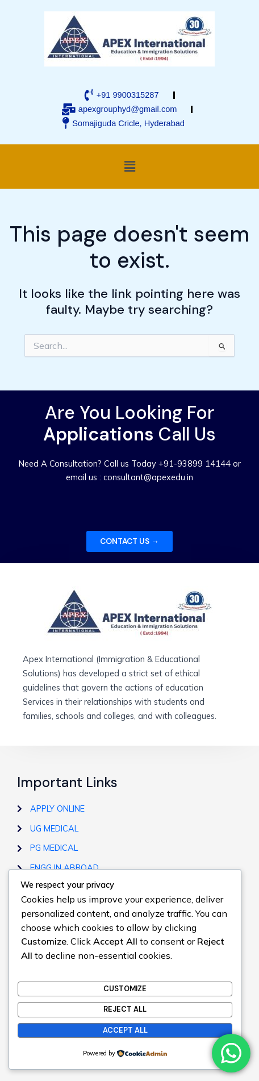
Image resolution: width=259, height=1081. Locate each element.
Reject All (125, 1009)
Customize (125, 988)
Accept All (125, 1030)
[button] (129, 166)
